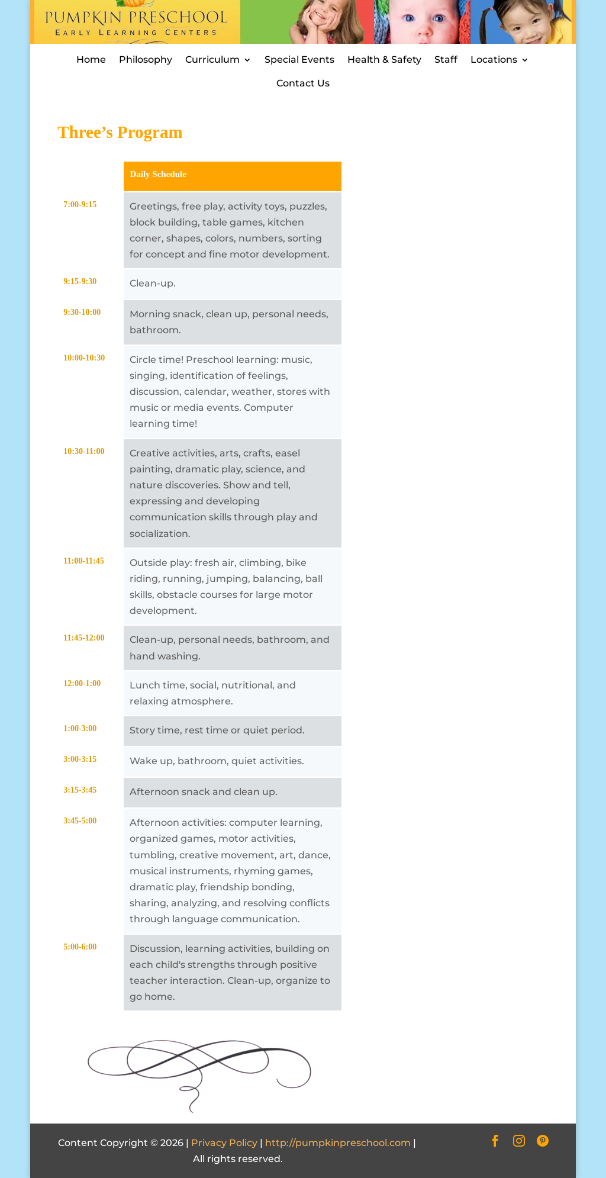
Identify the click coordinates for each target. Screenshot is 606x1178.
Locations (493, 59)
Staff (445, 59)
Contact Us (303, 83)
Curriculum (212, 59)
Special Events (299, 59)
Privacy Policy (224, 1142)
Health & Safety (384, 59)
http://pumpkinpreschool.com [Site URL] (338, 1142)
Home (91, 59)
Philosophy (145, 59)
